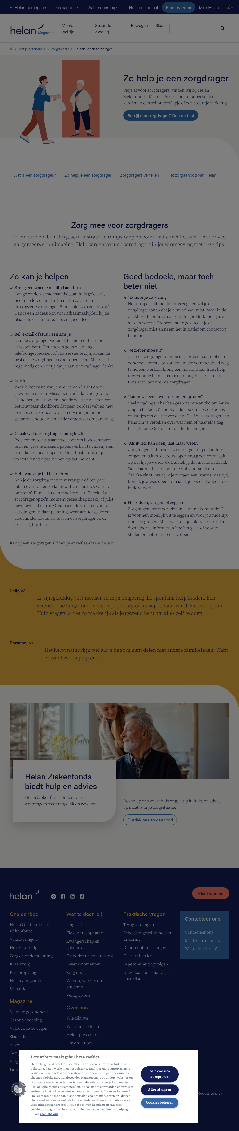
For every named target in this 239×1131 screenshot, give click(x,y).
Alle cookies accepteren (160, 1074)
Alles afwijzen (159, 1090)
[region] (108, 1086)
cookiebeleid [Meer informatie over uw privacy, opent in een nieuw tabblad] (49, 1114)
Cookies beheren (160, 1103)
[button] (18, 1089)
